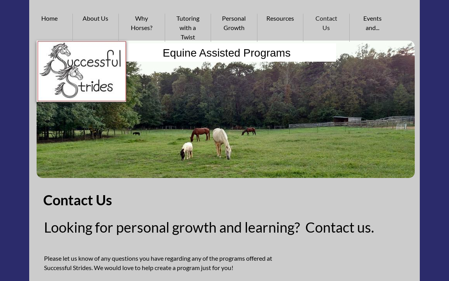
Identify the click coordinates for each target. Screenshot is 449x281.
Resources (280, 18)
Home (49, 18)
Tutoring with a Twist (187, 27)
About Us (95, 18)
